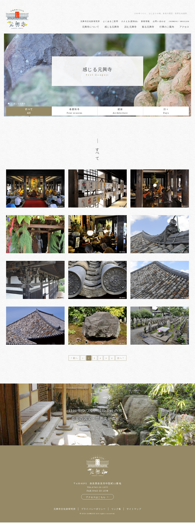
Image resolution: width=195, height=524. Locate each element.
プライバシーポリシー (93, 510)
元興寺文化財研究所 (61, 510)
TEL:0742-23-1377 (97, 488)
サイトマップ (137, 510)
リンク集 (117, 510)
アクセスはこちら (97, 498)
